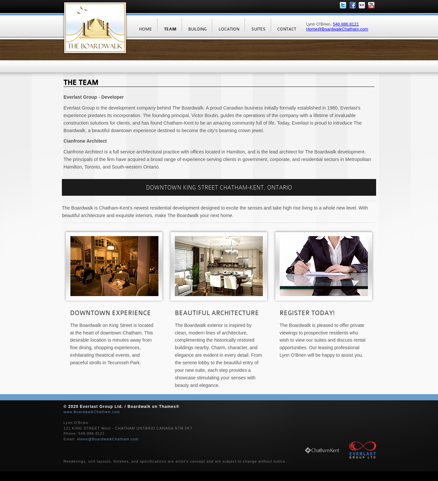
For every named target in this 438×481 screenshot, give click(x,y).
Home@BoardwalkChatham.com (337, 29)
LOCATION (229, 29)
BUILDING (197, 29)
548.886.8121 (346, 24)
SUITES (258, 29)
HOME (145, 29)
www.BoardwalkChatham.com (92, 412)
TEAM (170, 29)
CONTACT (286, 29)
